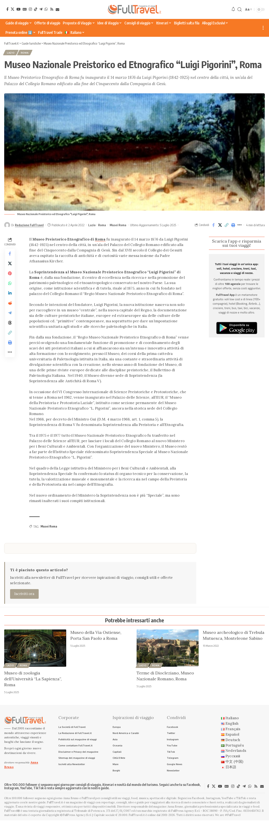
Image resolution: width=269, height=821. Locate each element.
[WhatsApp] (46, 9)
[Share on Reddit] (10, 305)
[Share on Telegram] (10, 315)
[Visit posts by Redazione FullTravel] (7, 225)
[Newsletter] (57, 9)
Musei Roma (118, 225)
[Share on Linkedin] (10, 295)
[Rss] (52, 9)
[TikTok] (35, 9)
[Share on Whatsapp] (10, 284)
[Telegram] (41, 9)
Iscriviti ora (24, 594)
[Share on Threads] (10, 325)
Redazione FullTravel (29, 225)
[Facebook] (7, 9)
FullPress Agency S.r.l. (185, 811)
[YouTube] (18, 9)
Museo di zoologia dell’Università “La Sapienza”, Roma (33, 678)
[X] (12, 9)
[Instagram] (30, 9)
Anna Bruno (175, 807)
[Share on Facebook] (213, 225)
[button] (239, 9)
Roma (25, 52)
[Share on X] (220, 225)
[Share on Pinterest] (10, 274)
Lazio (11, 52)
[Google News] (25, 9)
